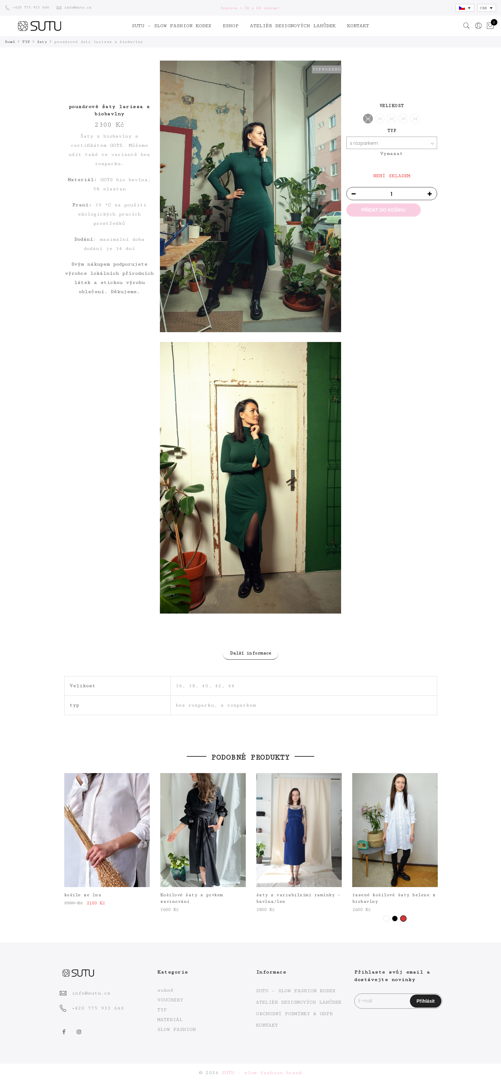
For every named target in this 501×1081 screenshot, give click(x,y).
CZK (483, 8)
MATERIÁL (170, 1018)
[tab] (251, 652)
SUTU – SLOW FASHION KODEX (171, 25)
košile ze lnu (83, 894)
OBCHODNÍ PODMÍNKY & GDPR (294, 1012)
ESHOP (231, 25)
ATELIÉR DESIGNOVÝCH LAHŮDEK (293, 25)
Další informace (250, 652)
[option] (107, 839)
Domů (10, 41)
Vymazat (391, 153)
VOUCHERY (170, 999)
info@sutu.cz (91, 992)
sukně (165, 989)
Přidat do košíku (383, 210)
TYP (26, 41)
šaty (42, 41)
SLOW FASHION (176, 1028)
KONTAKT (358, 25)
